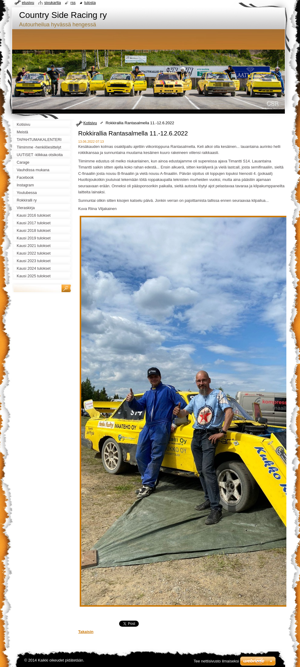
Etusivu (28, 2)
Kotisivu (90, 123)
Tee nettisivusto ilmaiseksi (216, 661)
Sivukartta (52, 2)
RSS (72, 2)
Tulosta (90, 2)
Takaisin (85, 631)
